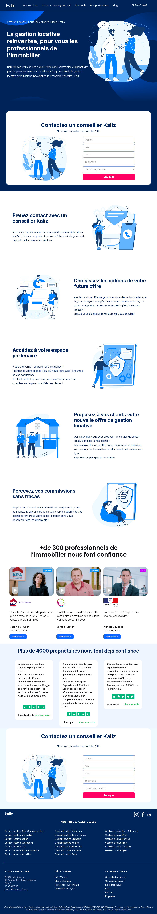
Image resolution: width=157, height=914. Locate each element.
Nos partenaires (99, 5)
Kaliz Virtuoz (61, 877)
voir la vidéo (18, 636)
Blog (115, 5)
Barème (109, 892)
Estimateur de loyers (65, 888)
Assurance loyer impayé (67, 884)
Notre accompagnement (56, 5)
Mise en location (63, 881)
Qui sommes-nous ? (115, 881)
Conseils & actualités (115, 877)
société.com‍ (126, 910)
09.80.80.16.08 (11, 886)
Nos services (30, 5)
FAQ (107, 888)
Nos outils (80, 5)
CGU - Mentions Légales (16, 889)
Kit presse (110, 896)
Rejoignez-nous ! (113, 884)
